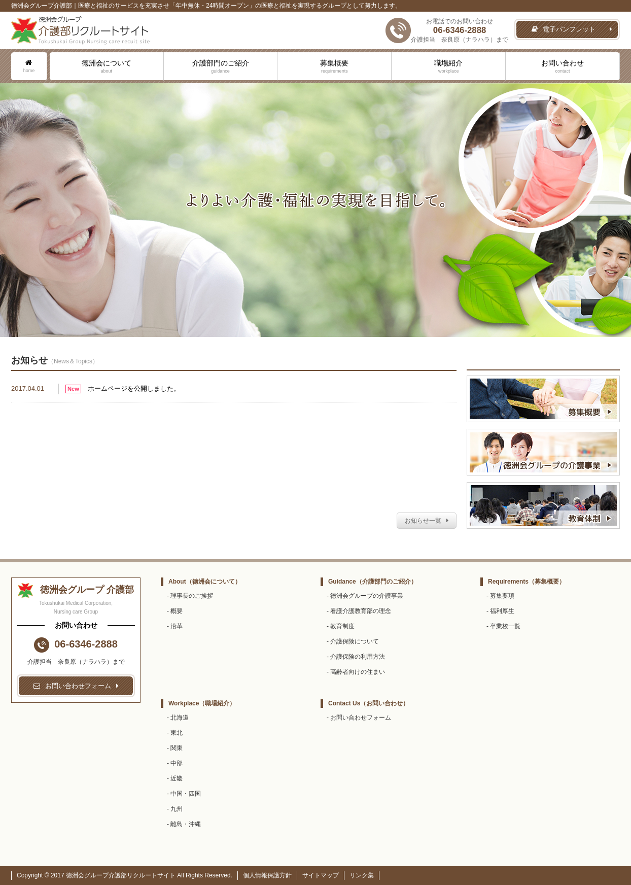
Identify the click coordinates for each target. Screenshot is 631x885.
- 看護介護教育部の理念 (359, 611)
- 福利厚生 (500, 611)
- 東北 (175, 732)
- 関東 (175, 748)
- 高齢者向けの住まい (356, 671)
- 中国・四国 (184, 793)
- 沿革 (175, 626)
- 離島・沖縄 (184, 824)
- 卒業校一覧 (503, 626)
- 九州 (175, 808)
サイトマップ (320, 875)
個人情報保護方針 (267, 875)
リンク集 (361, 875)
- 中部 (175, 763)
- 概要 (175, 611)
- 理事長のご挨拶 (190, 595)
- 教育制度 (341, 626)
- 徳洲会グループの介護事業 (365, 595)
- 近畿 (175, 778)
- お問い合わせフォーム (359, 717)
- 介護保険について (353, 641)
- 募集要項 (500, 595)
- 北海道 (178, 717)
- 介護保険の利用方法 (356, 656)
